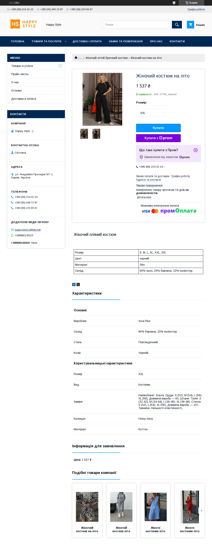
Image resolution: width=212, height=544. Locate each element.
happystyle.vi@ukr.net (27, 229)
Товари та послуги (46, 41)
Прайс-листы (19, 74)
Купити (158, 128)
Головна (17, 41)
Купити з (158, 138)
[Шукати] (177, 24)
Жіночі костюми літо (155, 529)
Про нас (156, 41)
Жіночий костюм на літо (87, 529)
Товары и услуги (22, 65)
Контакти (177, 41)
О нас (15, 82)
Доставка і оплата (87, 41)
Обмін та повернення (126, 41)
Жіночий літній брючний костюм (107, 57)
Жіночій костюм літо (121, 529)
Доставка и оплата (23, 98)
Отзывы (16, 90)
